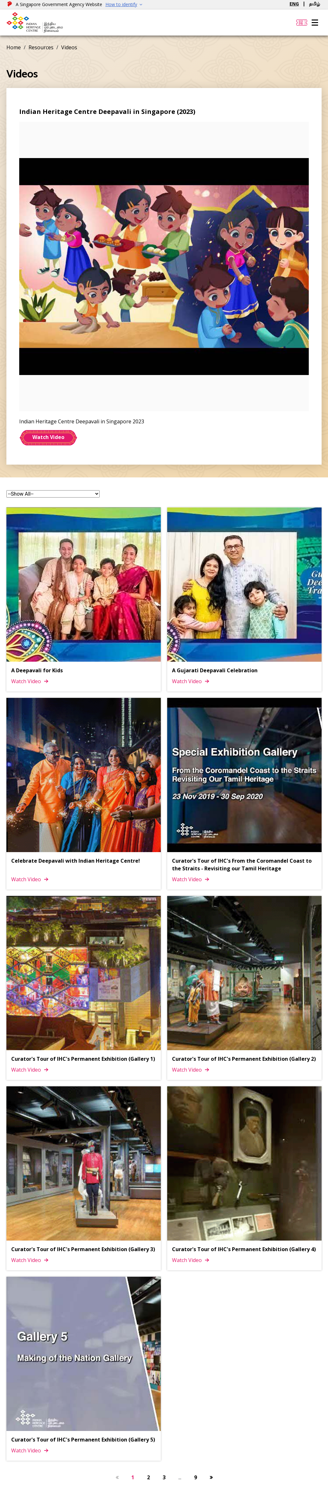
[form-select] (53, 494)
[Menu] (315, 23)
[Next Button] (211, 1477)
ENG (294, 4)
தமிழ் (314, 4)
